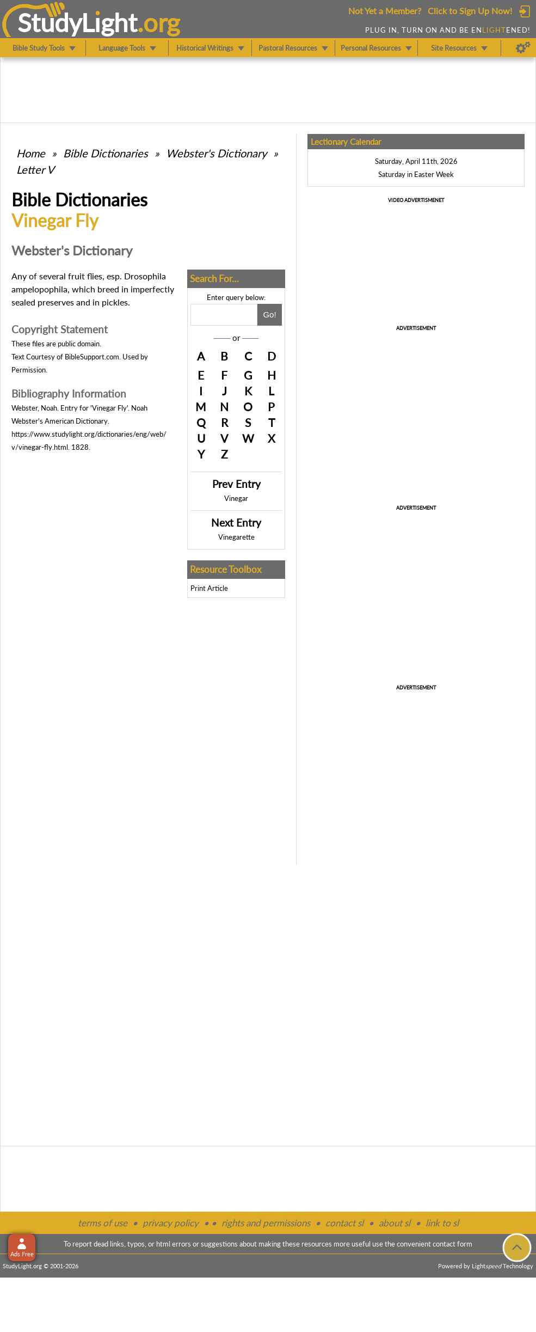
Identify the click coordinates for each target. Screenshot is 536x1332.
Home (30, 153)
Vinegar (236, 498)
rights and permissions (265, 1223)
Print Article (209, 588)
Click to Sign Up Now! (470, 10)
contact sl (344, 1223)
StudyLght (77, 22)
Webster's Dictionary (216, 153)
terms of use (102, 1223)
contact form (452, 1243)
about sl (394, 1223)
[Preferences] (523, 48)
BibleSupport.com (92, 356)
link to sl (442, 1223)
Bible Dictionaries (105, 153)
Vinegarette (236, 537)
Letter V (35, 169)
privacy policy (171, 1223)
